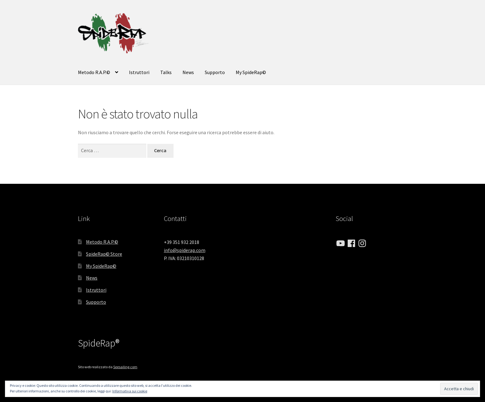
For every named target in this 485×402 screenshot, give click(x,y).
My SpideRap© (251, 72)
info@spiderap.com (184, 250)
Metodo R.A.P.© (94, 72)
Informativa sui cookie (129, 391)
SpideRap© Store (104, 254)
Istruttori (139, 72)
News (188, 72)
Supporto (215, 72)
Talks (166, 72)
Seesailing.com (125, 366)
